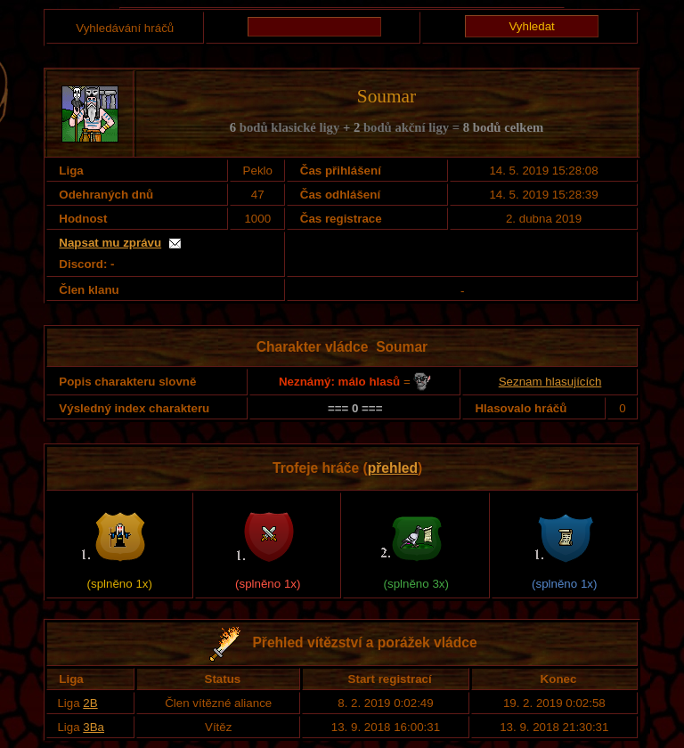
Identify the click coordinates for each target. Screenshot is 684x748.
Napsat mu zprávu (110, 242)
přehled (393, 468)
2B (90, 703)
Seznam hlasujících (550, 381)
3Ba (93, 727)
